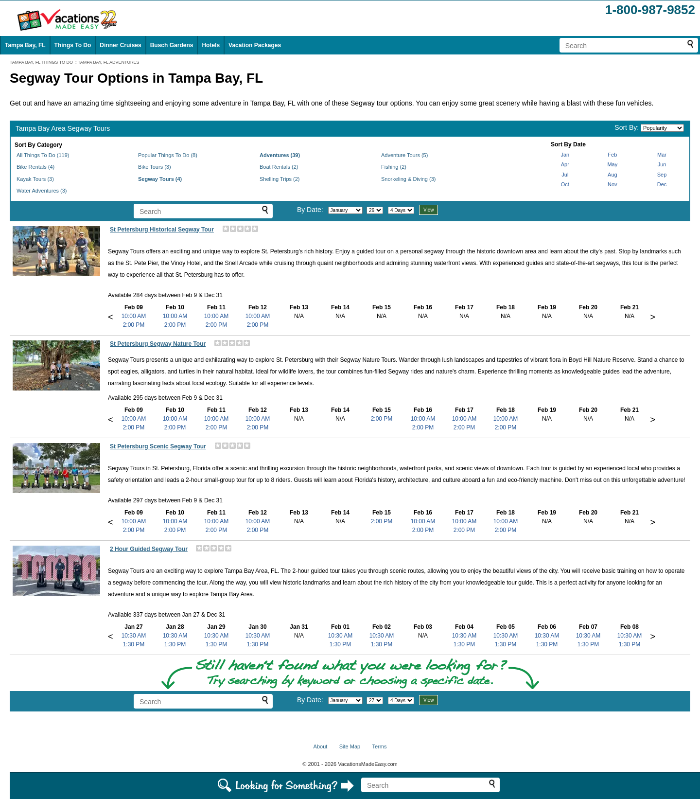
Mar (661, 155)
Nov (612, 184)
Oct (565, 184)
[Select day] (375, 210)
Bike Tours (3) (154, 167)
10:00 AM (134, 316)
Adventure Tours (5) (404, 155)
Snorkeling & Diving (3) (408, 179)
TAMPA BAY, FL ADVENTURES (109, 62)
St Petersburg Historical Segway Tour (162, 229)
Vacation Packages (254, 45)
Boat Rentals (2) (279, 167)
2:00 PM (134, 324)
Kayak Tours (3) (35, 179)
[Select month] (345, 210)
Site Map (349, 746)
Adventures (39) (280, 155)
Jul (564, 175)
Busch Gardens (171, 45)
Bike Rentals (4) (35, 167)
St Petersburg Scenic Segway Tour (158, 446)
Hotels (211, 45)
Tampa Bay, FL (25, 45)
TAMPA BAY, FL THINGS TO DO (41, 62)
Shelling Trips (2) (280, 179)
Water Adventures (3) (42, 191)
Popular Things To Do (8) (167, 155)
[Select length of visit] (401, 210)
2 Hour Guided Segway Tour (149, 549)
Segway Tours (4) (160, 179)
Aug (612, 175)
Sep (662, 175)
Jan (564, 155)
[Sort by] (662, 128)
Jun (662, 164)
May (612, 164)
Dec (662, 184)
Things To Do (72, 45)
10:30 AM (134, 635)
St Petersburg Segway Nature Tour (158, 343)
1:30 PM (134, 644)
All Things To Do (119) (43, 155)
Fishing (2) (393, 167)
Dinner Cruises (120, 45)
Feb (612, 155)
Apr (565, 164)
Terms (379, 746)
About (321, 746)
